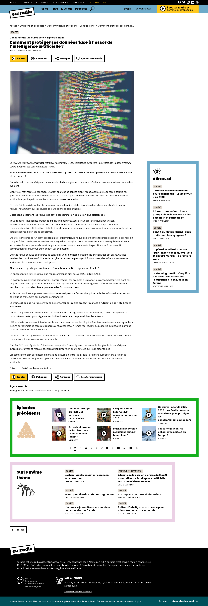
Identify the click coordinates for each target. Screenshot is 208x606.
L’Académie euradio (34, 583)
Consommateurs (44, 390)
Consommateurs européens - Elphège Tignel (71, 25)
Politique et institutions (130, 471)
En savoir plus (134, 601)
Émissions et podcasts (32, 25)
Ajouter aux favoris (89, 58)
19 (137, 448)
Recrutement (31, 581)
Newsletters (79, 2)
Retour (18, 530)
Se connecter (143, 9)
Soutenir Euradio (99, 2)
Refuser (163, 601)
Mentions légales (33, 586)
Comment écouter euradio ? (78, 592)
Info (55, 9)
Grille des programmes (36, 2)
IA (56, 390)
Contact (29, 578)
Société (14, 32)
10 (118, 448)
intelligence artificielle (21, 390)
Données (64, 390)
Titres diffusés (60, 2)
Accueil (13, 25)
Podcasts (81, 9)
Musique (66, 9)
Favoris (127, 8)
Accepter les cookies (185, 601)
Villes (45, 9)
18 (130, 448)
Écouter (18, 58)
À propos (14, 2)
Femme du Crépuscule (180, 10)
